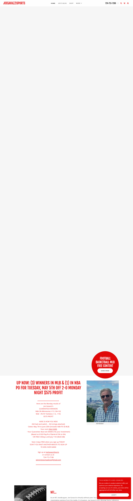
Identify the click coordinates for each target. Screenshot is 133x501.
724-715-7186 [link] (110, 3)
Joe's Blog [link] (62, 3)
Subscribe (105, 371)
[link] (22, 4)
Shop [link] (71, 3)
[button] (79, 3)
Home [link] (53, 3)
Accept (114, 495)
